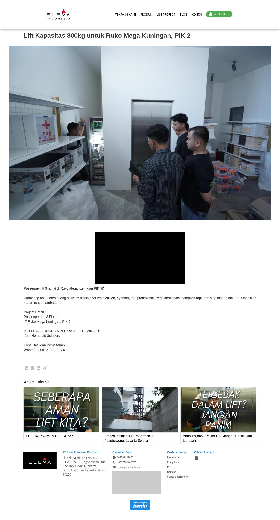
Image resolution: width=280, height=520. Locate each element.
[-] (196, 458)
